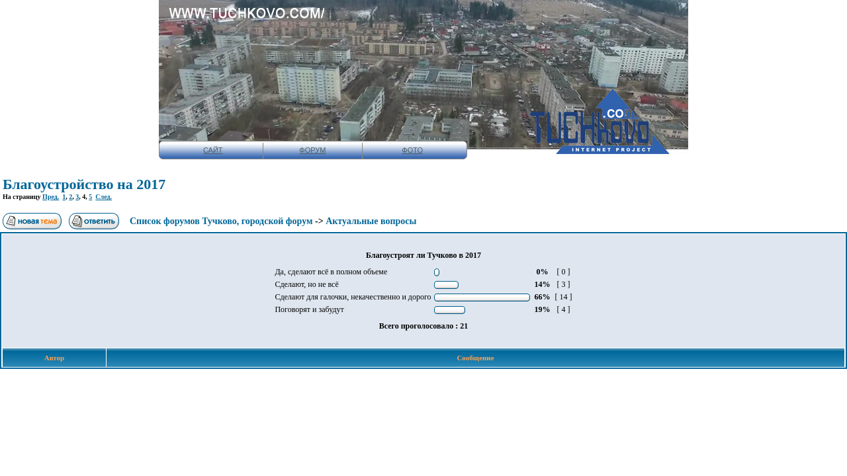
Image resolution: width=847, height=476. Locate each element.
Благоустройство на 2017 (84, 184)
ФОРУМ (312, 150)
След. (103, 196)
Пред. (50, 196)
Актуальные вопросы (371, 221)
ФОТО (412, 150)
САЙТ (213, 150)
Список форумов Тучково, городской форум (221, 221)
